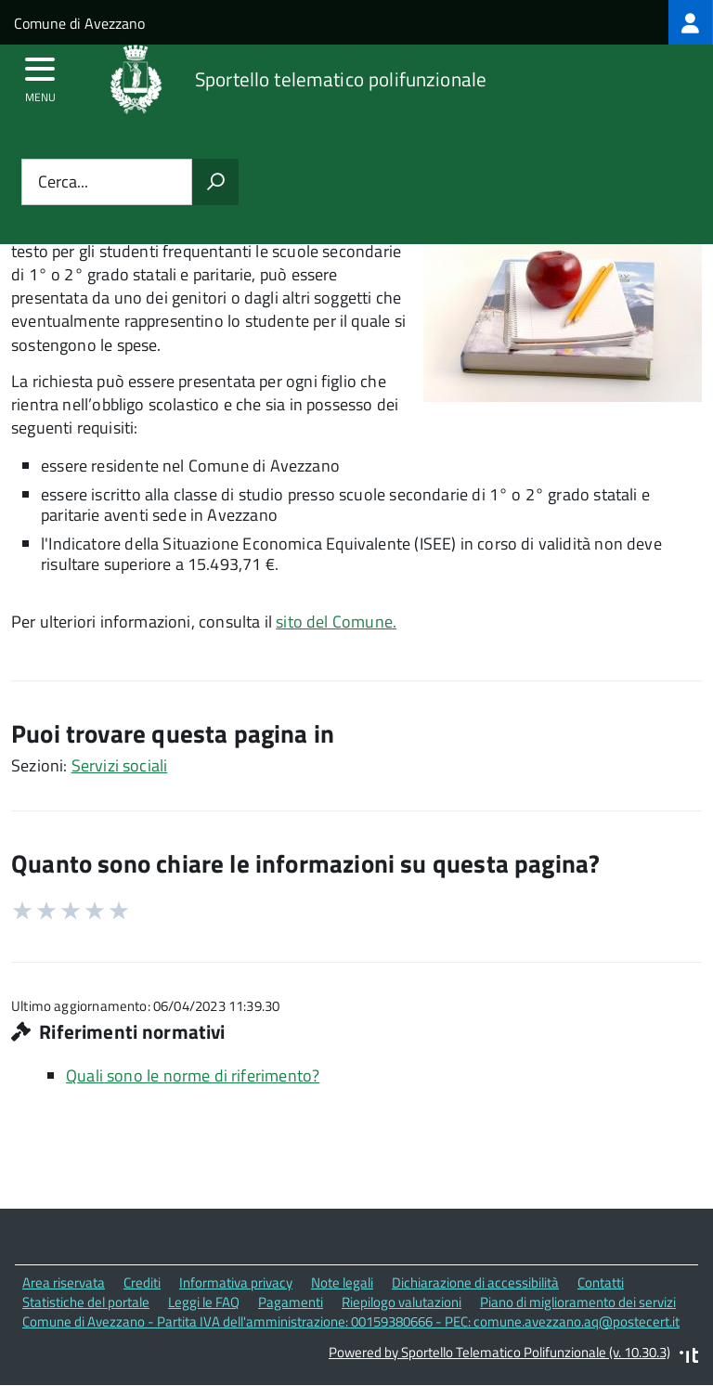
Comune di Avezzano (79, 23)
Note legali (342, 1282)
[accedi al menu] (40, 75)
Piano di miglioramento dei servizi (578, 1302)
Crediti (142, 1282)
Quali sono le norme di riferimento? (192, 1075)
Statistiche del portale (85, 1302)
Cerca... (63, 182)
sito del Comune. (336, 621)
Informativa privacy (235, 1282)
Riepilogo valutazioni (401, 1302)
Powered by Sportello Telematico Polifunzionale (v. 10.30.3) (499, 1352)
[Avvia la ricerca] (215, 182)
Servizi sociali (119, 765)
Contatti (600, 1282)
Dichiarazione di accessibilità (475, 1282)
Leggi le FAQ (204, 1302)
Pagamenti (290, 1302)
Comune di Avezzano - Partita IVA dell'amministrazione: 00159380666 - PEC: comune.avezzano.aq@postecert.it (351, 1321)
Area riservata (63, 1282)
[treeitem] (690, 22)
